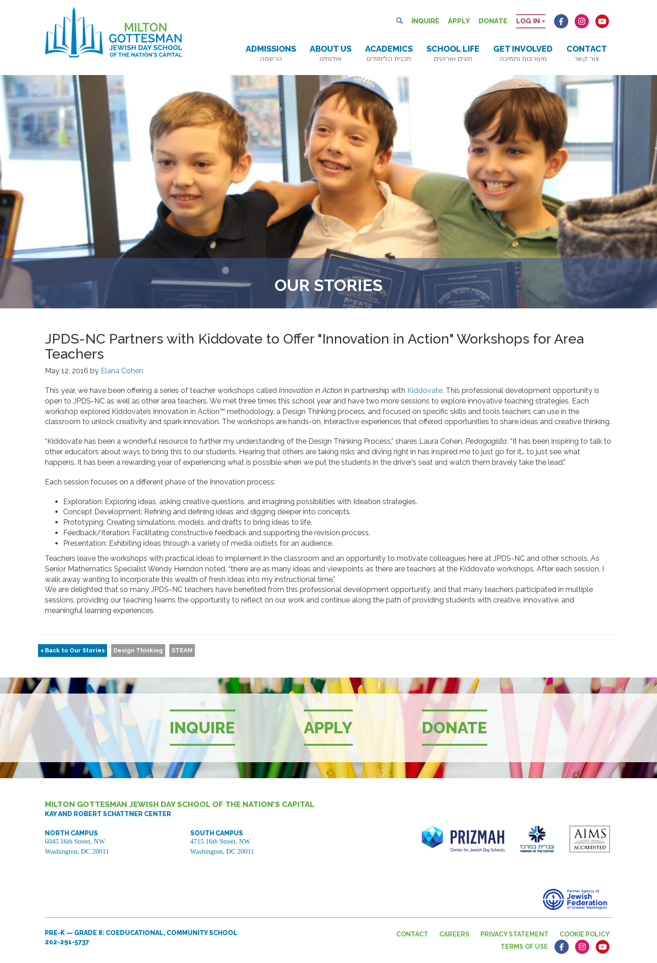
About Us (330, 53)
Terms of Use (524, 946)
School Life (452, 53)
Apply (459, 21)
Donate (493, 21)
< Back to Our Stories (72, 650)
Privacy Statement (514, 934)
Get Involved (523, 53)
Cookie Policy (585, 934)
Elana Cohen (122, 370)
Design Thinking (138, 650)
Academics (389, 53)
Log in (530, 21)
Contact (586, 53)
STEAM (182, 650)
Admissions (271, 53)
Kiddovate (424, 390)
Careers (454, 934)
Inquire (425, 21)
